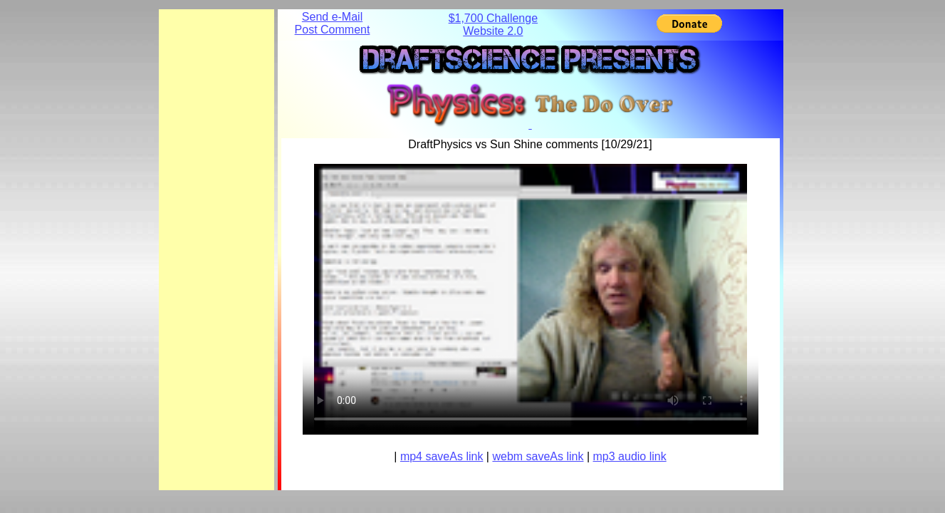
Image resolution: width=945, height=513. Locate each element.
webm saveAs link (537, 456)
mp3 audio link (630, 456)
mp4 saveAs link (442, 456)
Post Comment (332, 30)
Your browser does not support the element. (530, 299)
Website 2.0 (493, 31)
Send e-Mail (332, 17)
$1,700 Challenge (493, 18)
